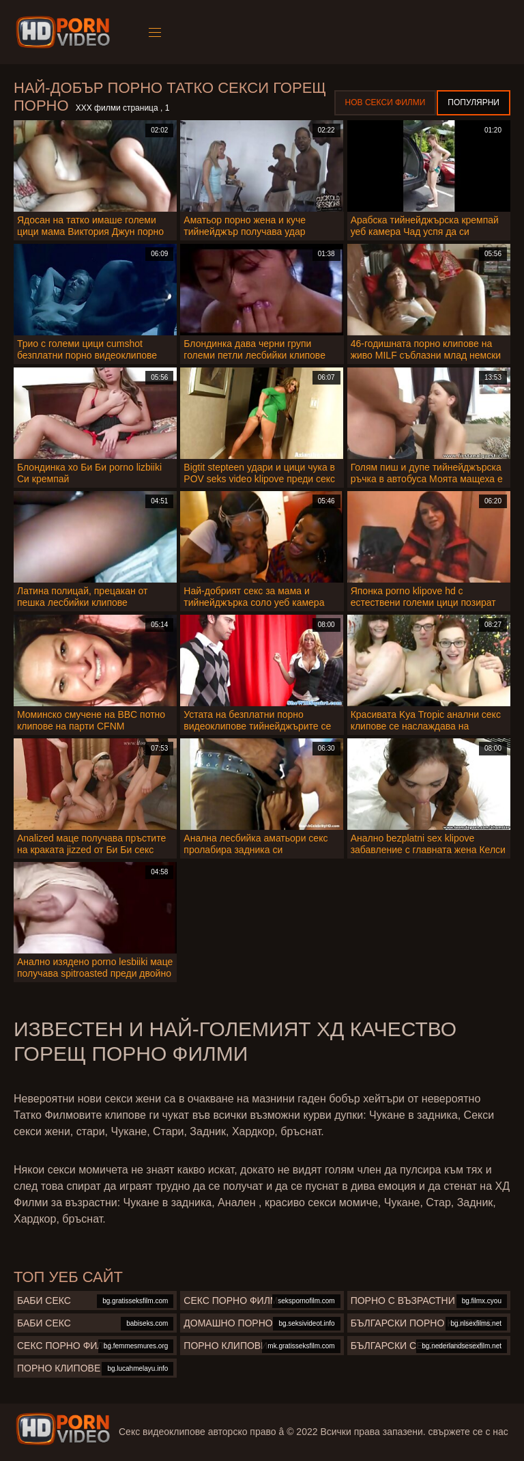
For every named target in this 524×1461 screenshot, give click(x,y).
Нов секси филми (385, 102)
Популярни (473, 102)
